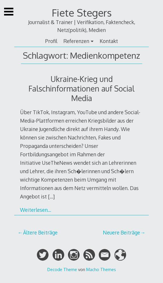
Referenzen (76, 41)
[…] (51, 196)
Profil (51, 41)
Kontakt (109, 41)
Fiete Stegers (82, 12)
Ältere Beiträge (40, 232)
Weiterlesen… (35, 210)
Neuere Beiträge (121, 232)
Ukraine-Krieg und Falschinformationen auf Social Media (81, 88)
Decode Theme (62, 269)
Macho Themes (101, 269)
